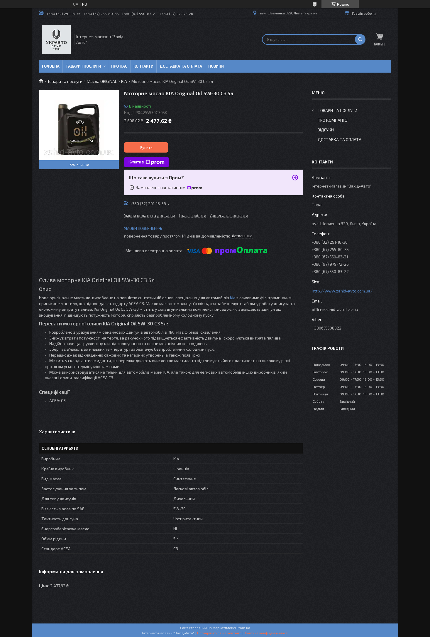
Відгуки (326, 129)
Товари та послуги (64, 81)
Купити (146, 147)
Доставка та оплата (181, 66)
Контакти (143, 66)
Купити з (146, 162)
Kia (233, 297)
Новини (216, 66)
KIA (124, 81)
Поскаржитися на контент (219, 633)
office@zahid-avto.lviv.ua (335, 309)
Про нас (119, 66)
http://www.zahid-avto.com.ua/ (342, 290)
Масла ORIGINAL (102, 81)
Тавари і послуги (83, 66)
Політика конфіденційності (265, 633)
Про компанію (333, 120)
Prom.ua (243, 628)
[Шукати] (360, 39)
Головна (51, 66)
